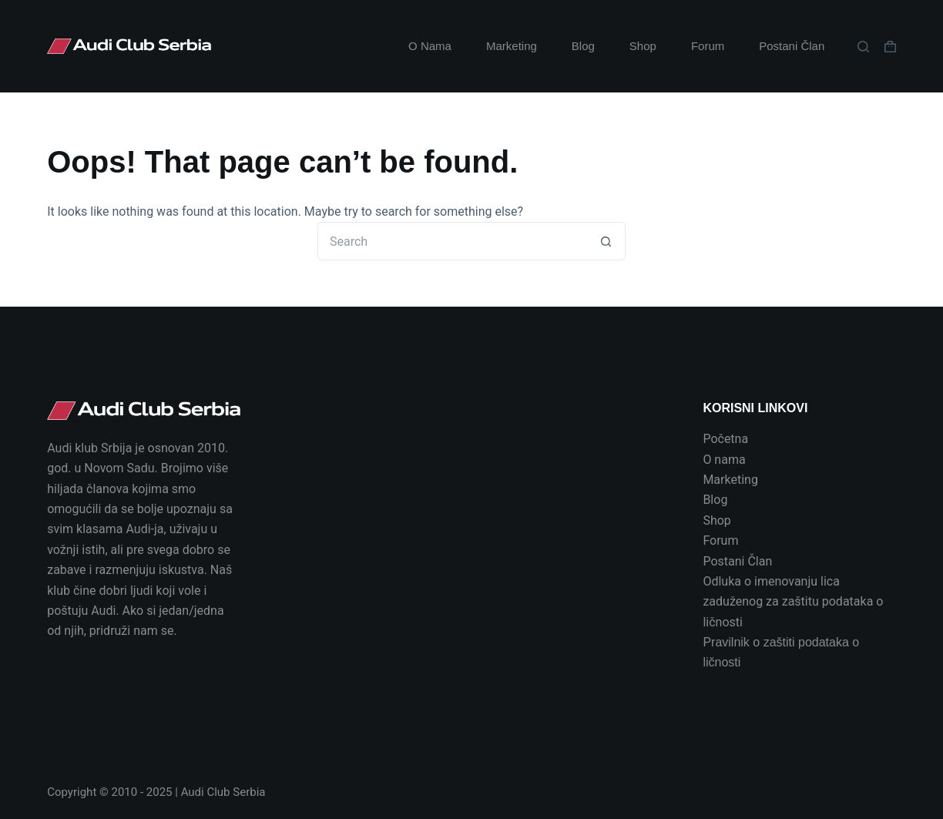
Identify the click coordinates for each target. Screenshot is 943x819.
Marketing (730, 479)
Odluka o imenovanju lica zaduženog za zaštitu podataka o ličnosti (793, 601)
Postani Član (737, 561)
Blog (715, 499)
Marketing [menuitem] (511, 45)
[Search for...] (452, 241)
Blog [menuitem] (583, 45)
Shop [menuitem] (642, 45)
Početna (725, 438)
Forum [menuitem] (707, 45)
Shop (716, 520)
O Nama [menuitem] (429, 45)
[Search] (863, 46)
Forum (720, 540)
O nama (724, 459)
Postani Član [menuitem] (791, 45)
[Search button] (606, 241)
